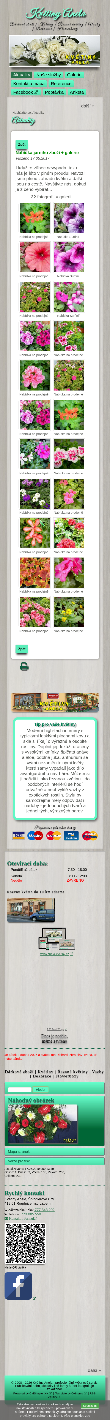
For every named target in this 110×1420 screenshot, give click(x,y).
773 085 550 (31, 1214)
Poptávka (54, 92)
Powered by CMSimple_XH (30, 1393)
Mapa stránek (19, 1152)
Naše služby (48, 74)
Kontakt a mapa (29, 83)
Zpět (21, 144)
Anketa (77, 92)
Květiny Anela (55, 14)
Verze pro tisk (19, 1161)
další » (87, 105)
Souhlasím (90, 1405)
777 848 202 (44, 1210)
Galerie (74, 74)
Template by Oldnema (69, 1393)
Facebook (23, 92)
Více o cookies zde (77, 1415)
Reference (61, 83)
